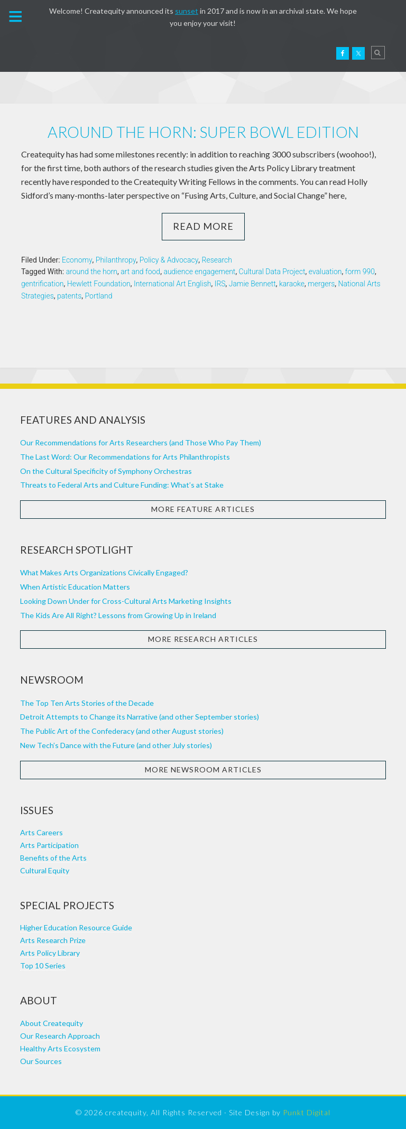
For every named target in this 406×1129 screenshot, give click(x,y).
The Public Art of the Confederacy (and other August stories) (122, 730)
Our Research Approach (60, 1035)
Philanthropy (116, 260)
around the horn (91, 271)
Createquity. (54, 53)
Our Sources (41, 1061)
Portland (99, 296)
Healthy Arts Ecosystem (60, 1048)
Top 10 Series (43, 965)
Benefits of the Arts (53, 857)
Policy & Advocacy (169, 260)
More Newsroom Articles (203, 769)
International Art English (172, 283)
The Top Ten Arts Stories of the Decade (87, 702)
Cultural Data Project (272, 271)
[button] (15, 15)
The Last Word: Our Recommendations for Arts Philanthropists (125, 456)
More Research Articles (203, 639)
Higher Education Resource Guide (76, 927)
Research (217, 260)
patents (69, 296)
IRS (220, 283)
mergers (321, 283)
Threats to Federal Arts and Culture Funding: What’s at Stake (122, 484)
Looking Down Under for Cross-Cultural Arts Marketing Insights (126, 600)
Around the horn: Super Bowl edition (203, 132)
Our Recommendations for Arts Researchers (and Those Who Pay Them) (140, 442)
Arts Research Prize (53, 940)
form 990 (360, 271)
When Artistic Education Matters (75, 586)
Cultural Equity (44, 870)
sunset (186, 10)
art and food (140, 271)
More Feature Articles (203, 509)
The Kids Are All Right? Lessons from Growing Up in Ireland (118, 615)
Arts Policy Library (50, 952)
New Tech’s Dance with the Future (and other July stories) (116, 745)
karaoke (291, 283)
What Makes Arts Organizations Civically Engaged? (104, 572)
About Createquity (51, 1023)
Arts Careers (41, 832)
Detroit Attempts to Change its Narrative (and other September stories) (139, 716)
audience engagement (199, 271)
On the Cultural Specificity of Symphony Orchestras (106, 470)
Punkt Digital (306, 1112)
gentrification (42, 283)
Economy (77, 260)
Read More (203, 226)
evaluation (325, 271)
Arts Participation (49, 845)
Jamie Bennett (252, 283)
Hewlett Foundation (99, 283)
